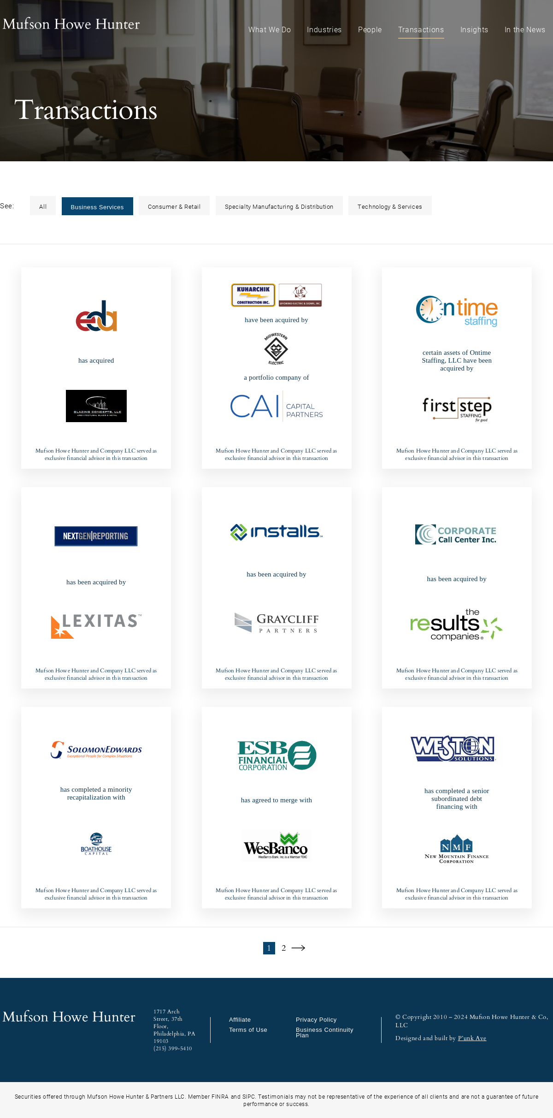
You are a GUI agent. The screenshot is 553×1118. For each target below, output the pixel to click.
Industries (324, 29)
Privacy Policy (316, 1019)
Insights (474, 29)
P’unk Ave (472, 1038)
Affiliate (240, 1019)
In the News (525, 29)
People (370, 29)
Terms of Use (248, 1029)
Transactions (421, 29)
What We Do (269, 29)
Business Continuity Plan (324, 1032)
